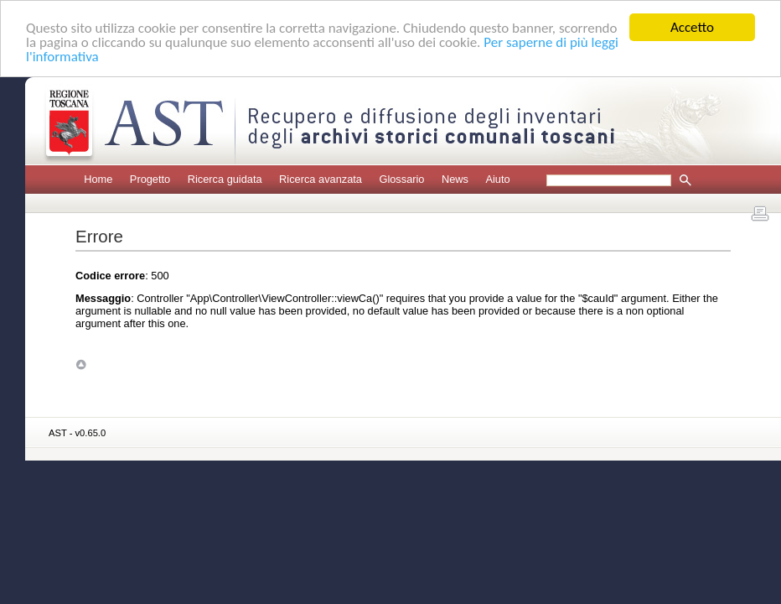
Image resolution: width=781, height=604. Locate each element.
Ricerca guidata (225, 179)
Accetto (692, 27)
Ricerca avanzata (320, 179)
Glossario (401, 179)
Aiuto (497, 179)
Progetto (150, 179)
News (455, 179)
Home (98, 179)
